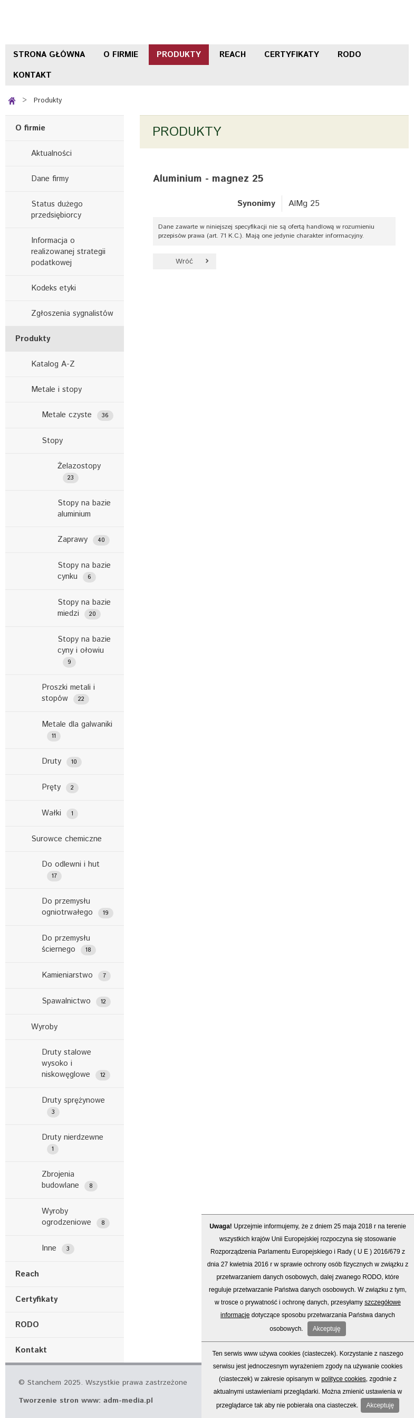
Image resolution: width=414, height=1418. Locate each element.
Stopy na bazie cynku (84, 571)
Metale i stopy (56, 389)
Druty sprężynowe (73, 1106)
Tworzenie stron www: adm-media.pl (85, 1400)
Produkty (179, 54)
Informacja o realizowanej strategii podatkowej (68, 251)
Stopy (52, 440)
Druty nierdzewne (72, 1143)
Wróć (184, 261)
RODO (349, 54)
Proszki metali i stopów (68, 693)
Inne (58, 1248)
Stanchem (68, 22)
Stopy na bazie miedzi (84, 608)
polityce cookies (343, 1379)
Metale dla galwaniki (77, 730)
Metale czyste (77, 415)
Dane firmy (50, 178)
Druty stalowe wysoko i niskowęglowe (76, 1064)
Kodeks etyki (53, 288)
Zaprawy (83, 540)
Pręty (60, 787)
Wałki (60, 813)
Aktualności (51, 153)
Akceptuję (327, 1328)
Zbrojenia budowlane (70, 1180)
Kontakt (32, 75)
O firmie (120, 54)
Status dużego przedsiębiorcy (57, 210)
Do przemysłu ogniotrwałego (77, 907)
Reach (232, 54)
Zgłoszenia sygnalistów (72, 313)
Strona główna (49, 54)
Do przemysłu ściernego (69, 944)
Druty (62, 761)
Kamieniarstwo (76, 975)
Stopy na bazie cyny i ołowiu (84, 651)
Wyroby (44, 1026)
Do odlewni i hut (71, 870)
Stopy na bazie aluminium (84, 508)
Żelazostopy (79, 472)
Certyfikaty (291, 54)
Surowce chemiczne (66, 838)
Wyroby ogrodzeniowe (76, 1217)
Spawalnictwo (76, 1001)
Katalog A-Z (53, 364)
